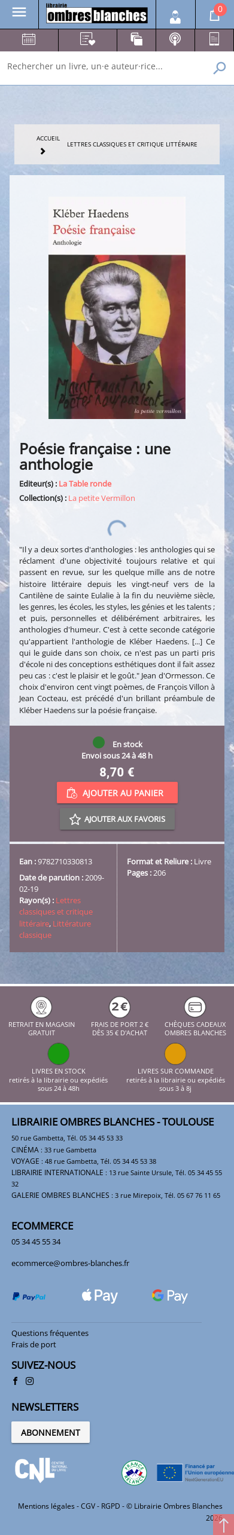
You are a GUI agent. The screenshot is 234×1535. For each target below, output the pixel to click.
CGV (88, 1506)
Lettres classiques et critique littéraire (56, 911)
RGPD (110, 1506)
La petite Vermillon (101, 498)
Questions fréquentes (50, 1333)
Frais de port (33, 1344)
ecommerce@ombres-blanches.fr (70, 1263)
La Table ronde (85, 483)
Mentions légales (46, 1506)
